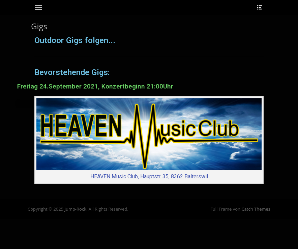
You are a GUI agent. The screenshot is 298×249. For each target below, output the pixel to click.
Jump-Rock (75, 209)
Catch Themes (255, 209)
